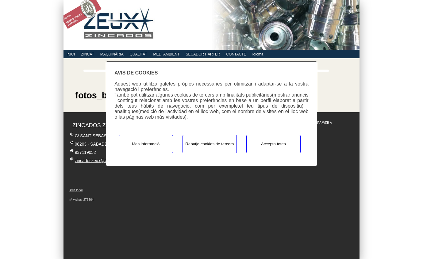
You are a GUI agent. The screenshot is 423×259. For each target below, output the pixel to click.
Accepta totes (273, 144)
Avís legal (76, 190)
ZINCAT (87, 54)
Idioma (257, 54)
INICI (71, 54)
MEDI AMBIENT (166, 54)
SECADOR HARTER (203, 54)
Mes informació (146, 144)
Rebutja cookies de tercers (209, 144)
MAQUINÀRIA (112, 54)
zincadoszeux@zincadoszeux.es (105, 160)
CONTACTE (236, 54)
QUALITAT (138, 54)
